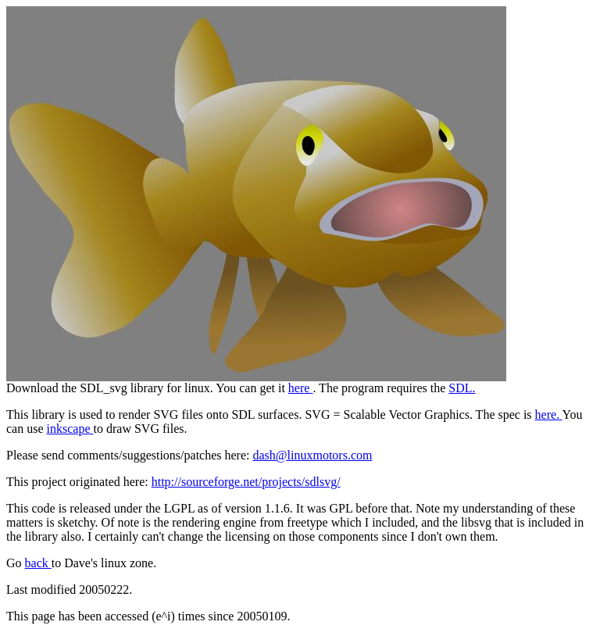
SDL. (461, 388)
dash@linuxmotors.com (312, 455)
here (300, 388)
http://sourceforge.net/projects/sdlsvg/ (246, 481)
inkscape (70, 428)
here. (548, 414)
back (38, 563)
